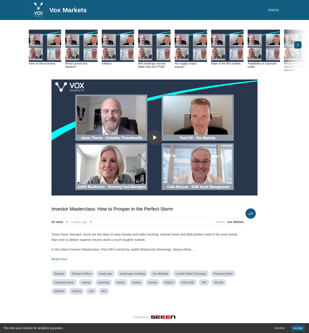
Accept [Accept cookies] (298, 328)
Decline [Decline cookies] (280, 328)
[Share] (250, 213)
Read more (59, 259)
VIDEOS (273, 10)
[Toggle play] (154, 137)
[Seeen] (163, 317)
